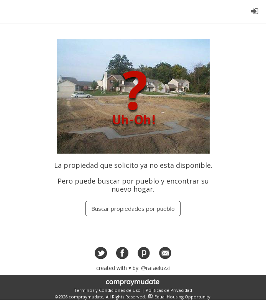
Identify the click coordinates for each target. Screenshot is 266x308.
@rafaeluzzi (155, 268)
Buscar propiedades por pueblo (133, 208)
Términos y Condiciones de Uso (107, 290)
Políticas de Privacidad (169, 290)
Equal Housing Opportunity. (179, 297)
